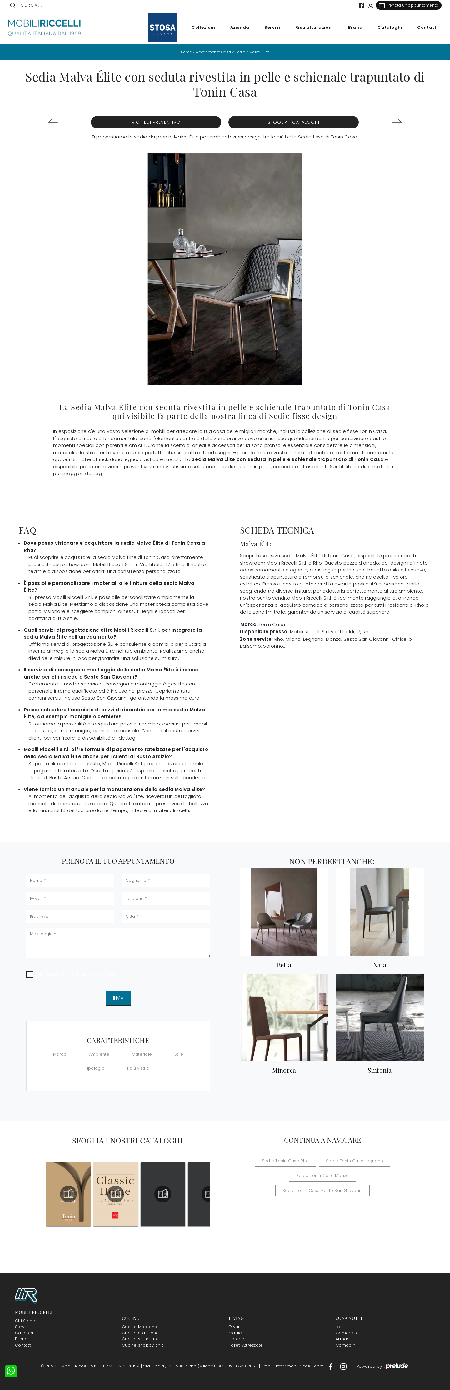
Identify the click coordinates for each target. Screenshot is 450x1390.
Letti (340, 1327)
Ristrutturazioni (310, 27)
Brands (22, 1339)
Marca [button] (60, 1054)
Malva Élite (261, 51)
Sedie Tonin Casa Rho (289, 1161)
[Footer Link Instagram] (343, 1366)
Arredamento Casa (213, 51)
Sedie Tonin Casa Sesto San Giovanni (354, 1175)
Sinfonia (380, 1070)
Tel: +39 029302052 (237, 1366)
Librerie (236, 1339)
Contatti (423, 27)
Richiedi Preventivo (156, 122)
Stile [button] (178, 1054)
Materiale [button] (142, 1054)
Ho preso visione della (77, 974)
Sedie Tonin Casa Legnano (351, 1161)
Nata (379, 965)
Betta (284, 965)
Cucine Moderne (140, 1327)
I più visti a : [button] (139, 1068)
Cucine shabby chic (143, 1345)
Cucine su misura (140, 1339)
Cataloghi (385, 27)
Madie (235, 1333)
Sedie (241, 51)
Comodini (346, 1345)
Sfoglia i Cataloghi (293, 122)
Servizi (268, 27)
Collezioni (199, 27)
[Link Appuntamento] (405, 5)
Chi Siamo (26, 1321)
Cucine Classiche (140, 1333)
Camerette (347, 1333)
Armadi (343, 1339)
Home (183, 51)
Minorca (284, 1070)
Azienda (235, 27)
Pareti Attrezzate (246, 1345)
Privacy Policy (102, 974)
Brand (351, 27)
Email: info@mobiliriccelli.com (293, 1366)
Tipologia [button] (95, 1068)
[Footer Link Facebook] (331, 1366)
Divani (235, 1327)
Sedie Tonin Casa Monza (277, 1175)
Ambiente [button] (99, 1054)
